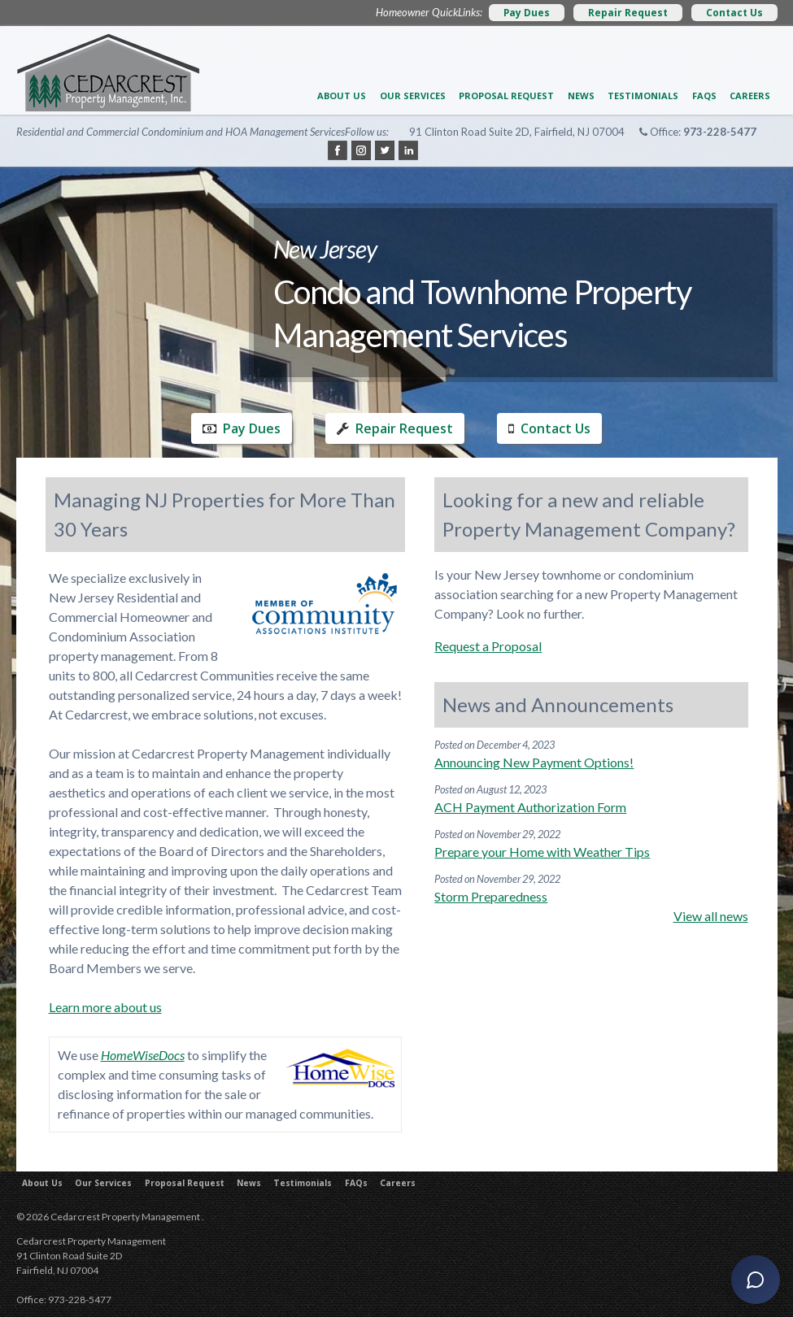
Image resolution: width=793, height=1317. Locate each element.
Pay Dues (526, 13)
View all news (710, 916)
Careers (750, 95)
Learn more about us (105, 1007)
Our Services (413, 95)
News (581, 95)
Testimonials (643, 95)
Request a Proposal (488, 646)
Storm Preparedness (490, 896)
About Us (341, 95)
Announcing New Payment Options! (534, 762)
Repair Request (628, 13)
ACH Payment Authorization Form (530, 807)
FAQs (704, 95)
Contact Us (734, 13)
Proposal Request (506, 95)
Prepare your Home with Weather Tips (542, 851)
